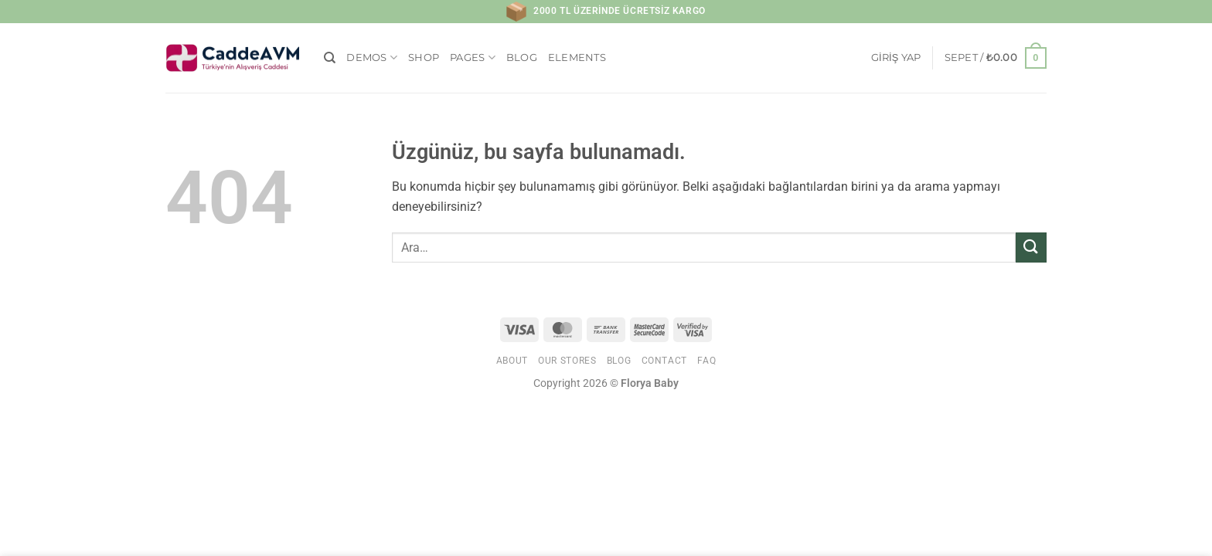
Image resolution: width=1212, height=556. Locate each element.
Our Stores (567, 360)
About (512, 360)
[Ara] (329, 58)
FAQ (706, 360)
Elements (577, 57)
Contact (664, 360)
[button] (896, 57)
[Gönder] (1031, 247)
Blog (521, 57)
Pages (472, 57)
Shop (423, 57)
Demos (371, 57)
